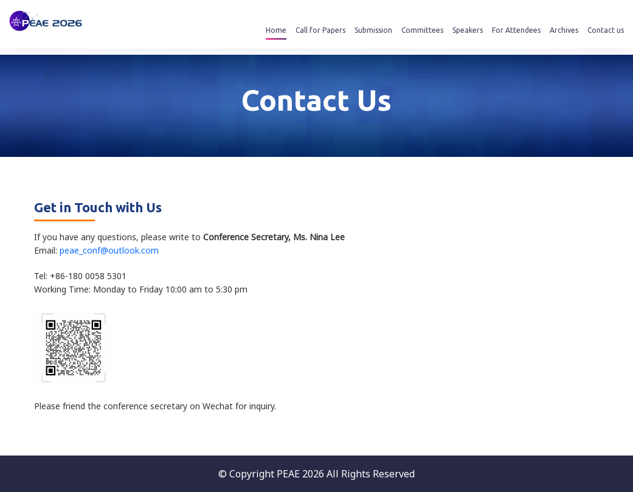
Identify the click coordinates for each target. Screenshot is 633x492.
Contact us (605, 30)
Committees (422, 30)
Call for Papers (320, 30)
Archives (564, 30)
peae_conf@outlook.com (109, 250)
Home (276, 30)
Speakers (467, 30)
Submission (373, 30)
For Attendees (516, 30)
